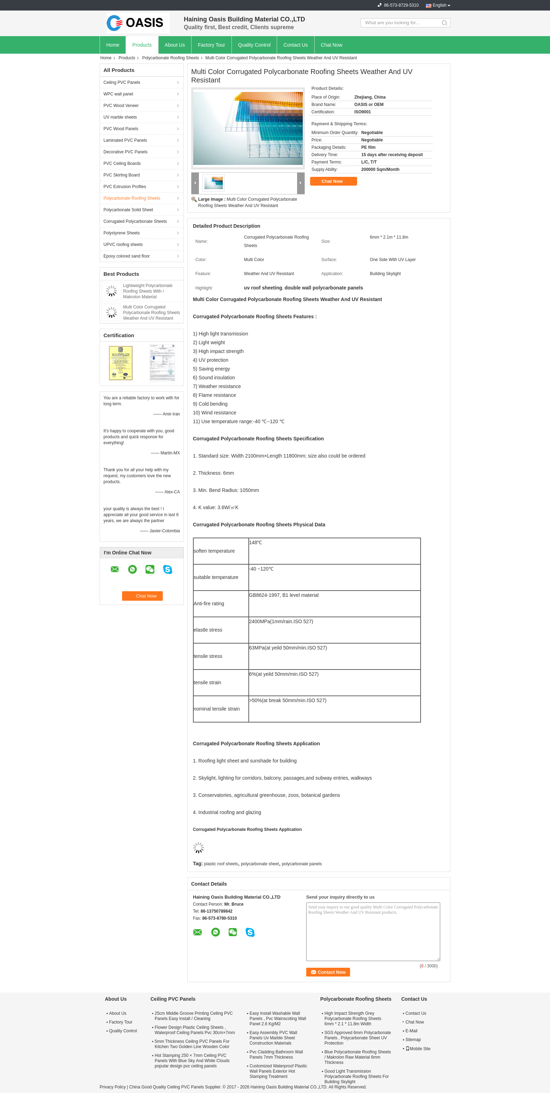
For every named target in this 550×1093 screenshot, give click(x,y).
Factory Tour (211, 45)
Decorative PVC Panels (125, 151)
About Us (175, 45)
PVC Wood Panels (120, 128)
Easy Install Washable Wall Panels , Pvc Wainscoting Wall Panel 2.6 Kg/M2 (277, 1018)
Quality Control (254, 45)
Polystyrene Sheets (121, 233)
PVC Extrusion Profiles (124, 186)
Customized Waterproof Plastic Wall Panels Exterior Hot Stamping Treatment (278, 1071)
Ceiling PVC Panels (121, 82)
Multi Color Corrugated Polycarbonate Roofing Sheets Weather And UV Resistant (151, 313)
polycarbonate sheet (260, 863)
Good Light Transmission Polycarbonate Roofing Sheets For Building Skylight (356, 1076)
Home (112, 45)
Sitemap (413, 1039)
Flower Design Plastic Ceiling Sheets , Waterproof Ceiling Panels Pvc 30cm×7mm (195, 1030)
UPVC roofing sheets (123, 244)
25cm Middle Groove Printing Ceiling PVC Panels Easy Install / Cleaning (194, 1016)
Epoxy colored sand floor (126, 256)
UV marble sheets (120, 117)
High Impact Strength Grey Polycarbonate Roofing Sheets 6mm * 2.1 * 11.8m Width (352, 1018)
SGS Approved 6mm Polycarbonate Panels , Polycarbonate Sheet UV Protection (357, 1038)
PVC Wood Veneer (121, 105)
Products (142, 45)
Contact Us (295, 45)
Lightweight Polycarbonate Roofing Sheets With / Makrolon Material (148, 291)
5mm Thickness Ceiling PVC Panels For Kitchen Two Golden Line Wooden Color (192, 1044)
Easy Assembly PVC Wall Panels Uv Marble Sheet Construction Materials (273, 1038)
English (440, 5)
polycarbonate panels (302, 863)
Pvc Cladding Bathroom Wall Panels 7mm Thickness (276, 1054)
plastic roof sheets (221, 863)
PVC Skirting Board (121, 175)
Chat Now (331, 45)
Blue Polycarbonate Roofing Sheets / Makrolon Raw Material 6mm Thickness (357, 1057)
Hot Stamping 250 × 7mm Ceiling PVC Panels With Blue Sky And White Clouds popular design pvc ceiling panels (192, 1060)
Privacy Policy (113, 1087)
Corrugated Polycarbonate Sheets (135, 221)
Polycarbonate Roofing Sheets (170, 57)
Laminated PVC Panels (125, 140)
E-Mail (411, 1030)
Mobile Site (417, 1048)
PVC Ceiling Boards (122, 163)
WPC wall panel (118, 94)
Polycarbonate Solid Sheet (128, 209)
